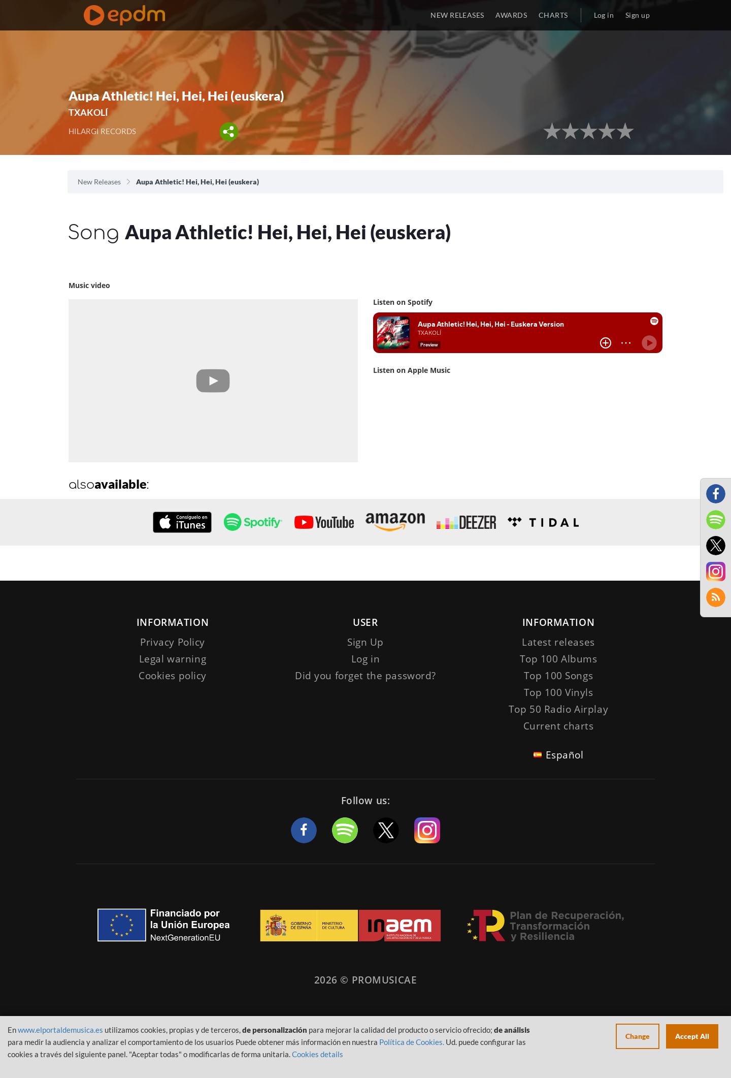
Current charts (558, 726)
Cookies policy (173, 675)
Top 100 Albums (558, 658)
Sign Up (365, 642)
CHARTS (553, 15)
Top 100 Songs (558, 675)
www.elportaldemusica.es (60, 1029)
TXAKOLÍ (88, 112)
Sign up (637, 15)
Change (637, 1036)
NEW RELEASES (457, 15)
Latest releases (558, 642)
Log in (604, 15)
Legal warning (172, 658)
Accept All (692, 1036)
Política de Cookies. (411, 1042)
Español (565, 755)
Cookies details (317, 1054)
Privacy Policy (172, 642)
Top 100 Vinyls (558, 692)
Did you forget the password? (365, 675)
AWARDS (511, 15)
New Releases (99, 181)
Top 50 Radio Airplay (558, 709)
